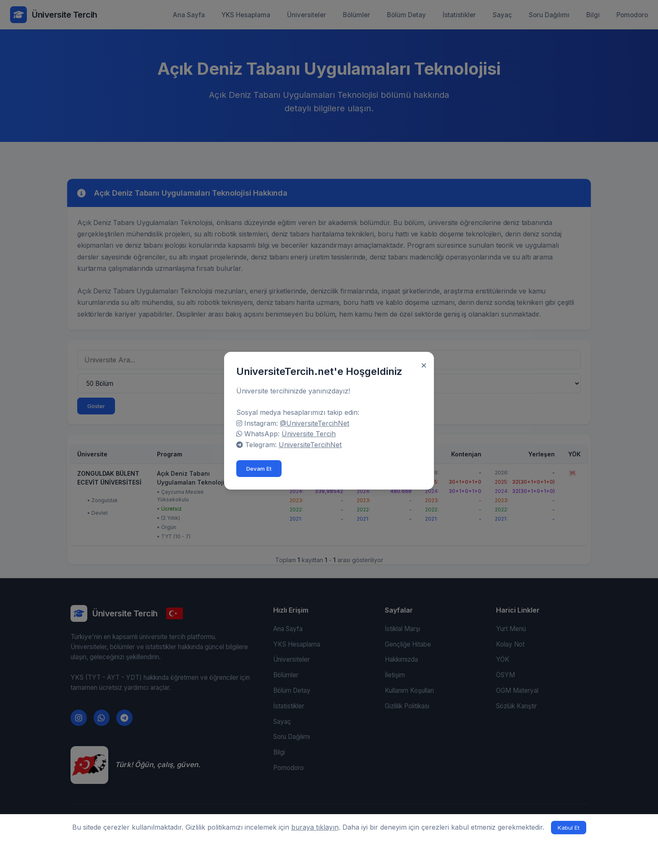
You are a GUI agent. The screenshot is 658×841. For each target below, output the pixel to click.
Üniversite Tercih (310, 433)
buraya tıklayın (315, 827)
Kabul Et (569, 827)
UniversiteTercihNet (311, 444)
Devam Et (260, 467)
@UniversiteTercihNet (315, 422)
